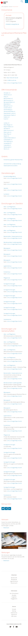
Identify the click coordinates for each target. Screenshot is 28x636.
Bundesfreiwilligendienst (10, 176)
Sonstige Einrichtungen (9, 284)
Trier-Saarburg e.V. (8, 141)
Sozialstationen (7, 319)
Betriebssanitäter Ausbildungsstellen (13, 242)
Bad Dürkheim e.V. (8, 98)
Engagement (14, 598)
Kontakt (14, 609)
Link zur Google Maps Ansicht (14, 83)
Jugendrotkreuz (7, 266)
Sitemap (14, 611)
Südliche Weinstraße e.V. (10, 138)
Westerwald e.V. (8, 147)
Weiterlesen (6, 527)
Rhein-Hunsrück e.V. (9, 130)
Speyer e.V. (6, 136)
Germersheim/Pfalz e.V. (9, 111)
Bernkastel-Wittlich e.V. (9, 102)
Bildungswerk (7, 248)
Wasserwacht (14, 583)
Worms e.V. (6, 149)
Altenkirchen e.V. (8, 94)
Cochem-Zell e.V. (8, 107)
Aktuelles (14, 595)
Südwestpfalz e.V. (8, 139)
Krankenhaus (7, 272)
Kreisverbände (15, 6)
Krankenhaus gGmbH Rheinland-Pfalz (13, 159)
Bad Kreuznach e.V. (8, 100)
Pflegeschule (7, 278)
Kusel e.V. (6, 119)
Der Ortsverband (14, 593)
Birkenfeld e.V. (7, 104)
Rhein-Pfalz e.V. (7, 134)
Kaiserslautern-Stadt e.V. (10, 115)
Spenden (6, 188)
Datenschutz (14, 612)
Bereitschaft (14, 577)
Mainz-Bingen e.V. (8, 125)
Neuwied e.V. (7, 128)
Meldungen (5, 552)
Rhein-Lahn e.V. (7, 132)
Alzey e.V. (6, 96)
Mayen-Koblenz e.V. (9, 126)
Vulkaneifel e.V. (7, 145)
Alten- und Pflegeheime (9, 206)
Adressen (10, 6)
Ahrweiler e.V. (7, 93)
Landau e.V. (7, 123)
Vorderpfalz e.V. (8, 143)
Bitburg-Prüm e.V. (8, 106)
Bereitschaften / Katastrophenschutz (13, 236)
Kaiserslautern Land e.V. (10, 113)
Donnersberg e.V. (8, 109)
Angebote (14, 597)
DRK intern (14, 616)
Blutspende (14, 579)
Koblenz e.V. (7, 117)
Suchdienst (6, 194)
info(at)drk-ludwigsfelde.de (12, 24)
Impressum (14, 614)
